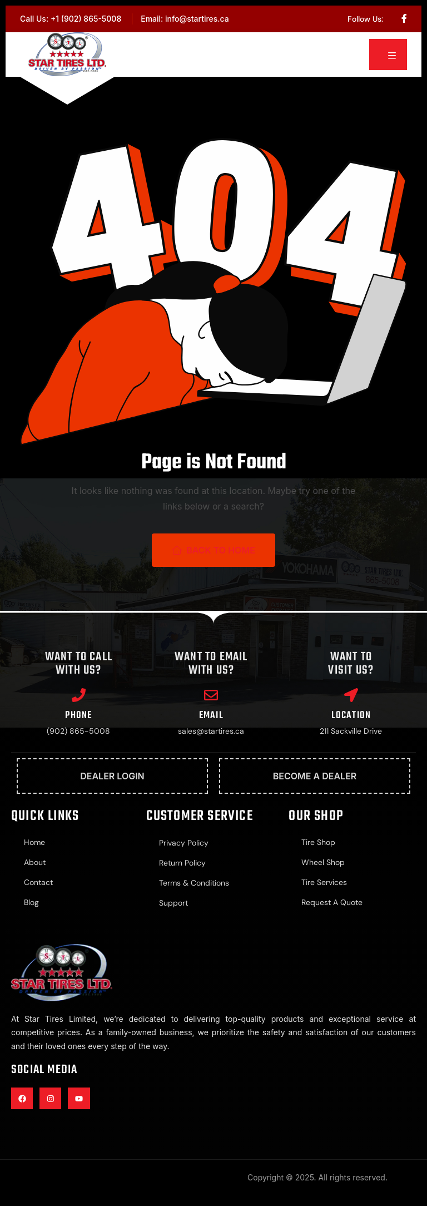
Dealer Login (112, 776)
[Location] (351, 695)
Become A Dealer (315, 776)
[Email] (211, 695)
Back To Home (213, 550)
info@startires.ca (197, 18)
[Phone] (79, 695)
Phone (78, 716)
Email (211, 716)
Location (351, 716)
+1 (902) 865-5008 (86, 18)
